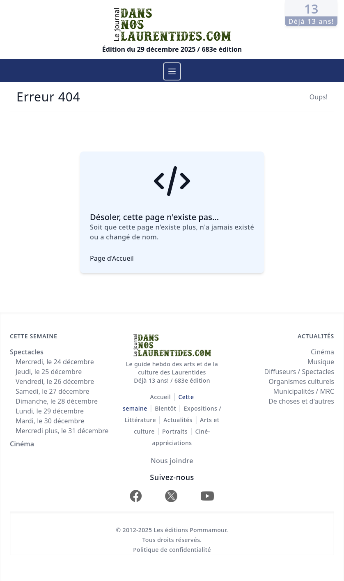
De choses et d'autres (301, 401)
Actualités (177, 420)
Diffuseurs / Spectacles (299, 371)
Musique (320, 361)
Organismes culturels (301, 381)
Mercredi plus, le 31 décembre (62, 430)
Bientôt (165, 408)
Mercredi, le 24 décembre (55, 361)
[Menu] (172, 71)
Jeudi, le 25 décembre (49, 371)
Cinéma (22, 443)
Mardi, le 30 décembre (50, 420)
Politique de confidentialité (172, 549)
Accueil (160, 397)
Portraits (175, 431)
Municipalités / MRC (303, 391)
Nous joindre (172, 460)
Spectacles (27, 351)
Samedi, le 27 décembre (52, 391)
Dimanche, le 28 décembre (57, 401)
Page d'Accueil (112, 258)
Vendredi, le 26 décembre (55, 381)
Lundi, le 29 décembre (50, 411)
